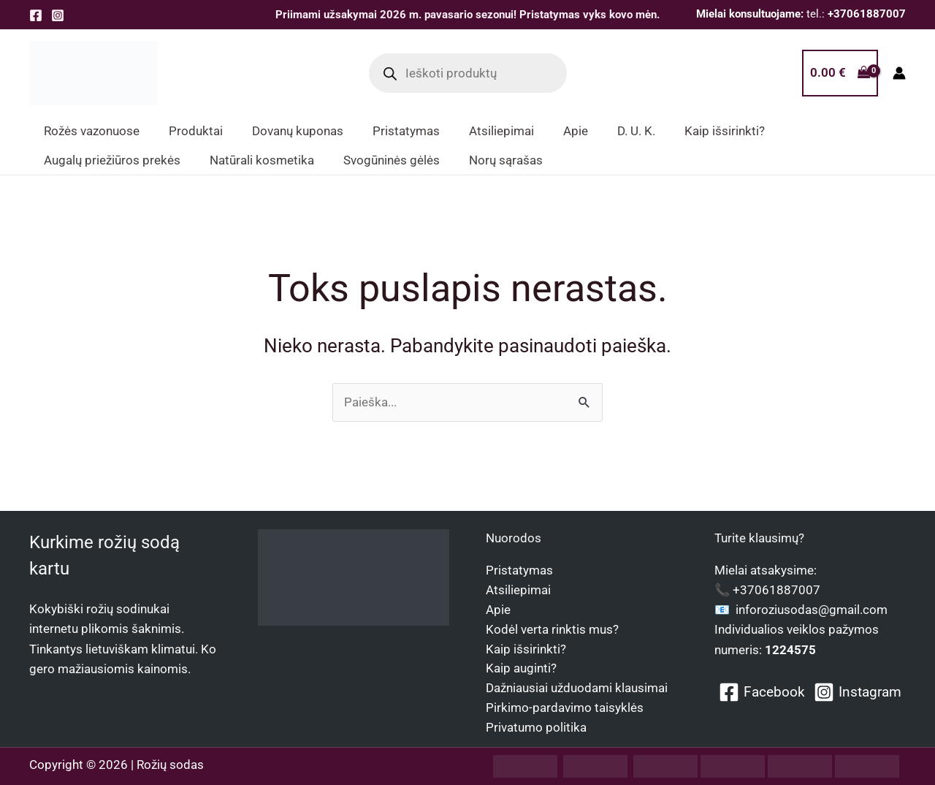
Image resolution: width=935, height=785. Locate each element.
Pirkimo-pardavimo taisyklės (565, 707)
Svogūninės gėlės (391, 160)
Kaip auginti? (521, 668)
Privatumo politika (536, 727)
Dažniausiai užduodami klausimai (577, 687)
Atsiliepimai (501, 131)
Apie (498, 608)
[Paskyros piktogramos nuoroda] (899, 73)
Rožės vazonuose (92, 131)
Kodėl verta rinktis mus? (552, 628)
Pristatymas (406, 131)
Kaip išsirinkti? (526, 647)
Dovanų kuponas (297, 131)
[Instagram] (57, 15)
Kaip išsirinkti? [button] (724, 131)
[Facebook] (35, 15)
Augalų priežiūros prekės (112, 160)
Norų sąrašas (506, 160)
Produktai (196, 131)
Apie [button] (575, 131)
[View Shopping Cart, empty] (840, 73)
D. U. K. (636, 131)
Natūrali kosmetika (262, 160)
